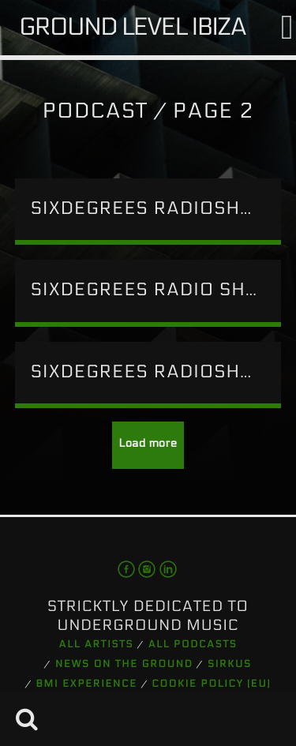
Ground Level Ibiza (132, 27)
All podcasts (193, 644)
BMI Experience (86, 684)
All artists (96, 644)
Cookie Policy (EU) (211, 684)
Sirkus (230, 664)
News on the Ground (124, 664)
